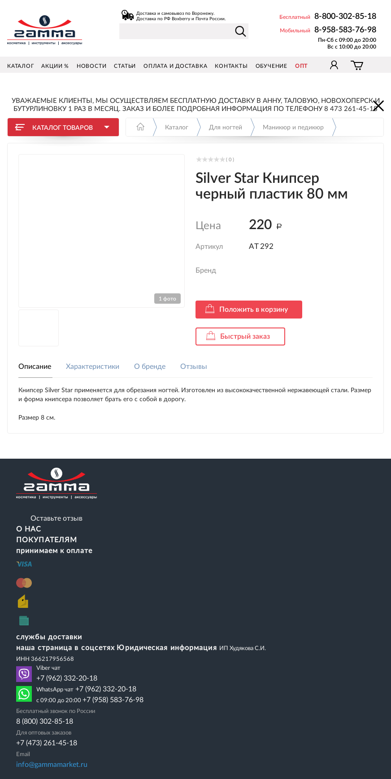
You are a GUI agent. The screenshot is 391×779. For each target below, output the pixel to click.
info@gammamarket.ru (51, 764)
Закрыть (377, 105)
